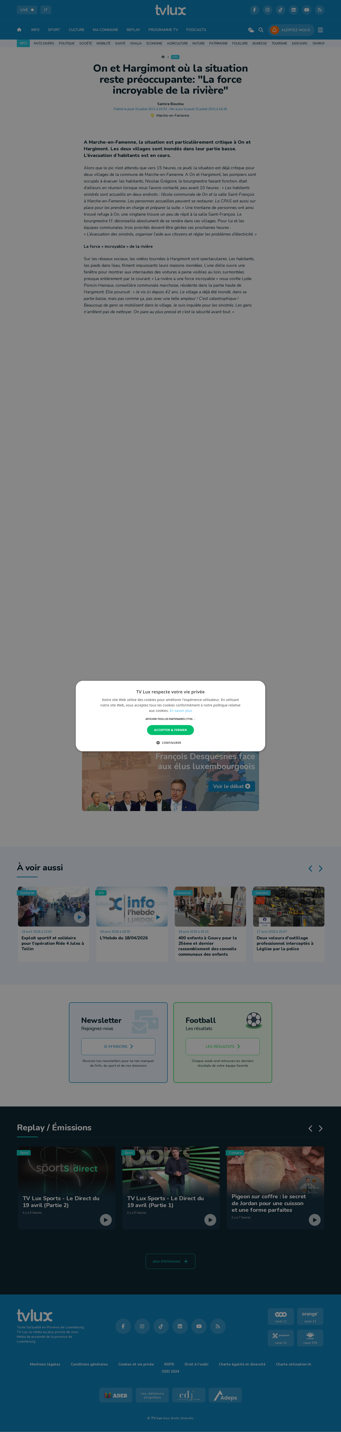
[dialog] (170, 716)
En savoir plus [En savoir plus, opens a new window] (181, 710)
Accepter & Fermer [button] (170, 730)
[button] (171, 719)
